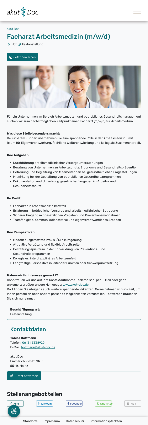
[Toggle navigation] (135, 12)
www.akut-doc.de (76, 284)
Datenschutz (75, 421)
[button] (15, 403)
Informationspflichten (106, 421)
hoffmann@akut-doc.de (38, 347)
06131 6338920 (33, 342)
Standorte (30, 421)
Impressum (52, 421)
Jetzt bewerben (24, 376)
